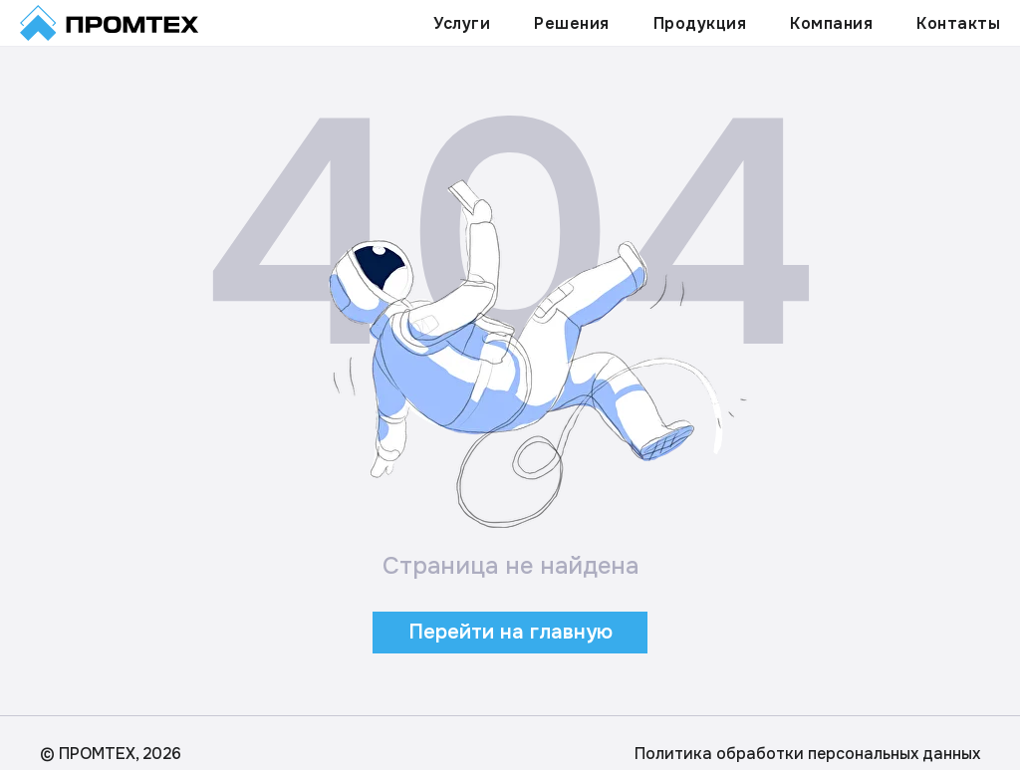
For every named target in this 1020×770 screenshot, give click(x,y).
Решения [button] (572, 23)
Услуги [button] (461, 23)
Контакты (958, 23)
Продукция (700, 23)
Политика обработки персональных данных (807, 753)
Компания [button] (831, 23)
